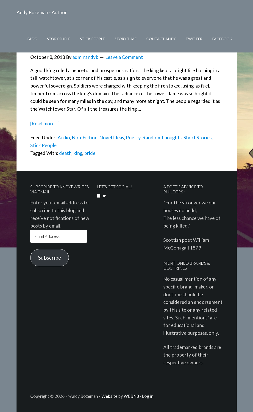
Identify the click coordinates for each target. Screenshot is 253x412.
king (77, 153)
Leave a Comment (124, 57)
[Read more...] (44, 123)
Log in (147, 396)
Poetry (133, 137)
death (65, 153)
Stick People (43, 145)
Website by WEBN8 (120, 396)
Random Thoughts (162, 137)
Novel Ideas (111, 137)
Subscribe (49, 257)
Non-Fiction (84, 137)
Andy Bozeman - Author (42, 12)
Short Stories (197, 137)
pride (89, 153)
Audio (64, 137)
